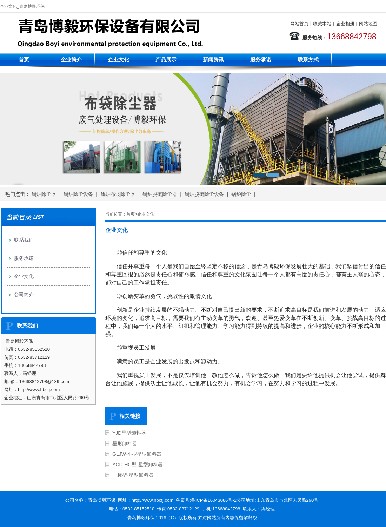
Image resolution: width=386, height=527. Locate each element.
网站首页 (299, 23)
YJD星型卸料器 (129, 433)
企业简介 (71, 59)
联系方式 (308, 59)
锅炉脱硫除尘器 (159, 194)
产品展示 (166, 59)
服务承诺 (260, 59)
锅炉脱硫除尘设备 (204, 194)
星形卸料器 (124, 443)
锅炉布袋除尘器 (118, 194)
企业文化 (118, 59)
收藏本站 (322, 23)
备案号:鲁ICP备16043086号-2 (206, 500)
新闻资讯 (213, 59)
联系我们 (24, 240)
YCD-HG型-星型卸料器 (137, 464)
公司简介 (24, 294)
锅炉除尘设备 (78, 194)
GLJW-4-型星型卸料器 (136, 454)
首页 (24, 59)
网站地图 (368, 23)
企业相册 (345, 23)
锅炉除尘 (241, 194)
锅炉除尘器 (44, 194)
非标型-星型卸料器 (132, 475)
